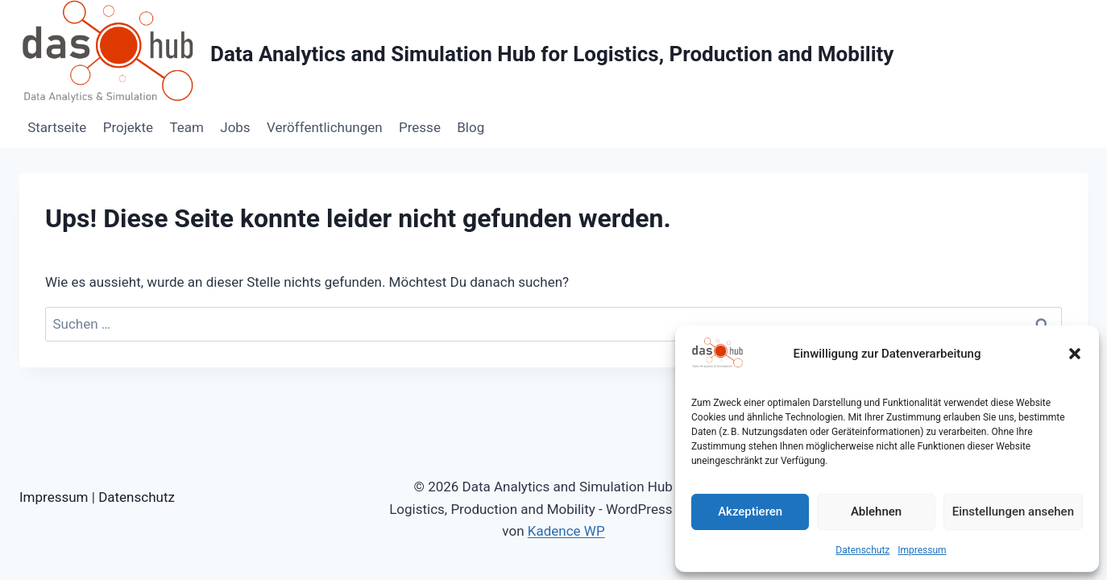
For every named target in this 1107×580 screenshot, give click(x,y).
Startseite (56, 127)
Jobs (235, 127)
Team (186, 127)
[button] (1075, 354)
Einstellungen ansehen (1013, 511)
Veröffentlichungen (325, 127)
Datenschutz (862, 550)
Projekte (128, 127)
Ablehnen (876, 511)
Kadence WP (566, 531)
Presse (420, 127)
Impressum (922, 550)
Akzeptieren (750, 511)
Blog (470, 127)
